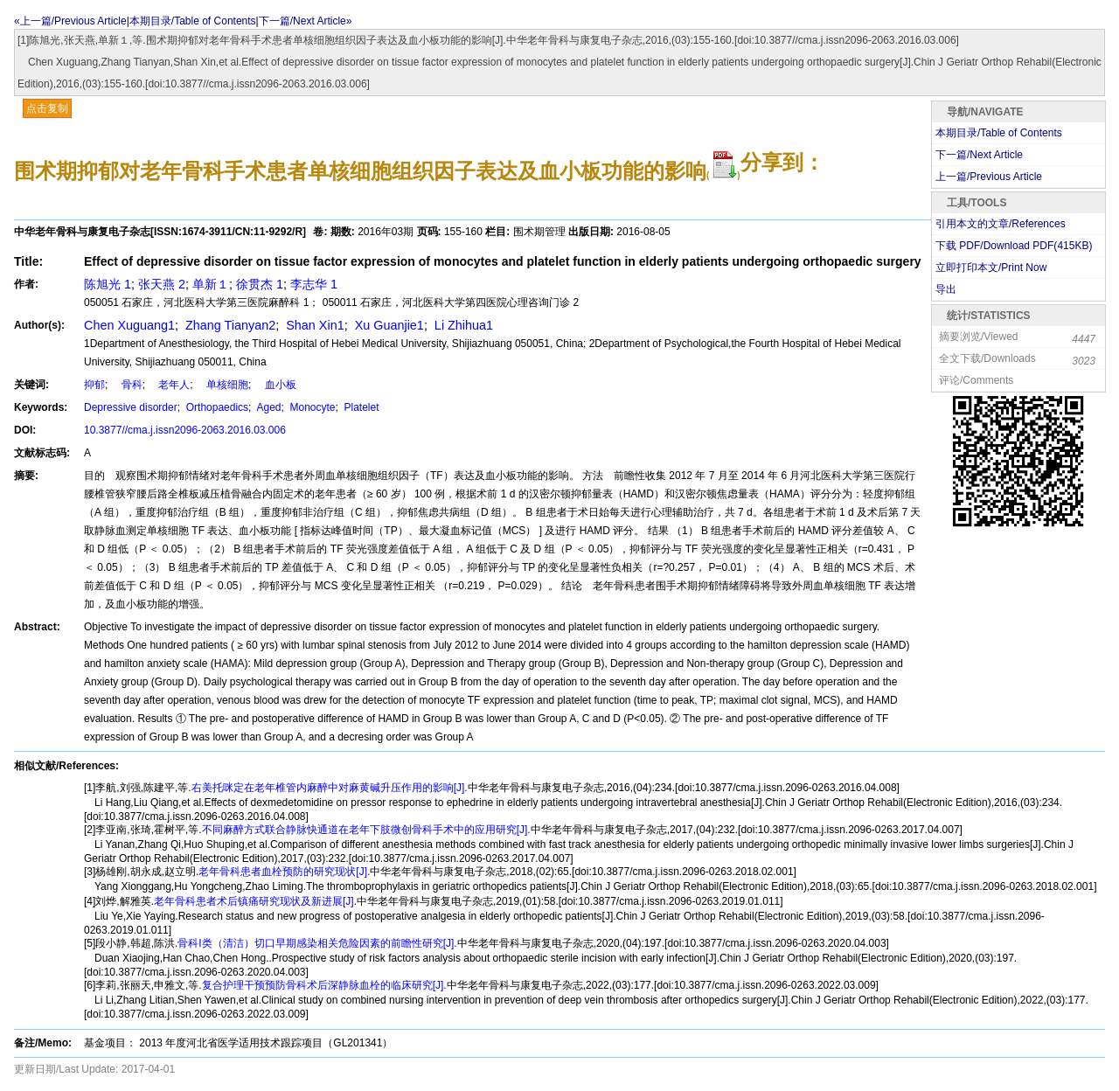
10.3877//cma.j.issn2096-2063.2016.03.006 (185, 430)
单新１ (210, 284)
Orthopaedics (215, 407)
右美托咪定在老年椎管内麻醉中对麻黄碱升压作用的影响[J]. (329, 788)
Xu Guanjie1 (387, 325)
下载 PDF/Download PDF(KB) (1013, 246)
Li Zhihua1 (462, 325)
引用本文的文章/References (1000, 224)
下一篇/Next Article (979, 155)
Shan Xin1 (313, 325)
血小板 (275, 385)
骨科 (126, 385)
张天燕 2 (161, 284)
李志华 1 (313, 284)
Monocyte (311, 407)
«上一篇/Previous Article (70, 21)
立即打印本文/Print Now (990, 267)
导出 (945, 289)
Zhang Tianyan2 (228, 325)
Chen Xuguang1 (129, 325)
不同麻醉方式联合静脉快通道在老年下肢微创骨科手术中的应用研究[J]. (366, 829)
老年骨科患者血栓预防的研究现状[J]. (284, 871)
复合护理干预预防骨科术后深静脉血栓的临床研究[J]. (324, 985)
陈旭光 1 (107, 284)
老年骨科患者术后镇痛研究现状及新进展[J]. (255, 901)
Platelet (360, 407)
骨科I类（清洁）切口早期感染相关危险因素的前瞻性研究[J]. (316, 943)
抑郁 (94, 385)
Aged (267, 407)
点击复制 (47, 108)
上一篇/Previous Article (988, 176)
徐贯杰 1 (259, 284)
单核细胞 (222, 385)
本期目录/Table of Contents (192, 21)
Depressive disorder (130, 407)
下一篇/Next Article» (305, 21)
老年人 (169, 385)
